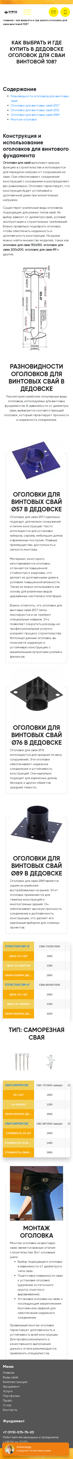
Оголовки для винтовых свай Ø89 (35, 115)
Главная (8, 20)
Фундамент (11, 1386)
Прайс (7, 1400)
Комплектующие (15, 1382)
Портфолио (11, 1396)
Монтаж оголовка (24, 119)
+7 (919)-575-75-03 (18, 1432)
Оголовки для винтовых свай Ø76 (35, 110)
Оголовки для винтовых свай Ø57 (35, 105)
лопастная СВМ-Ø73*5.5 (20, 946)
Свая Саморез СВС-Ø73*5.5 (21, 1085)
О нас (7, 1405)
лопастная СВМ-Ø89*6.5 (20, 984)
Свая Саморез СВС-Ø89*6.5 (21, 1123)
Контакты (10, 1410)
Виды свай (10, 1377)
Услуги (7, 1391)
